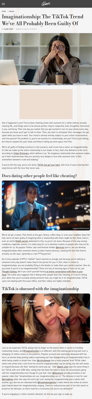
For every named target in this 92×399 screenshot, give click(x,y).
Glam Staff (8, 29)
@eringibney (7, 379)
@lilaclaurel (57, 373)
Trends (11, 11)
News (4, 11)
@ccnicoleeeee (43, 360)
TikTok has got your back (48, 164)
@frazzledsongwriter (46, 382)
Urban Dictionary (21, 153)
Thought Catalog (9, 271)
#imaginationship (31, 351)
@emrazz (60, 247)
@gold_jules (62, 366)
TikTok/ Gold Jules (83, 341)
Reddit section (21, 241)
